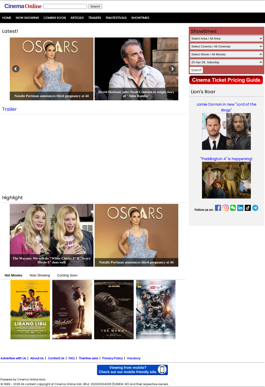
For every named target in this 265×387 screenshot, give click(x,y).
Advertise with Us (13, 358)
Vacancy (133, 358)
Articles (77, 18)
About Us (37, 358)
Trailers (94, 18)
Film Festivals (116, 18)
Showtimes (140, 18)
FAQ (72, 358)
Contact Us (56, 358)
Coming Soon (54, 18)
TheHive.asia (88, 358)
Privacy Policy (112, 358)
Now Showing (27, 18)
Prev (16, 69)
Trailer (9, 109)
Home (6, 18)
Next (172, 69)
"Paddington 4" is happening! (226, 159)
